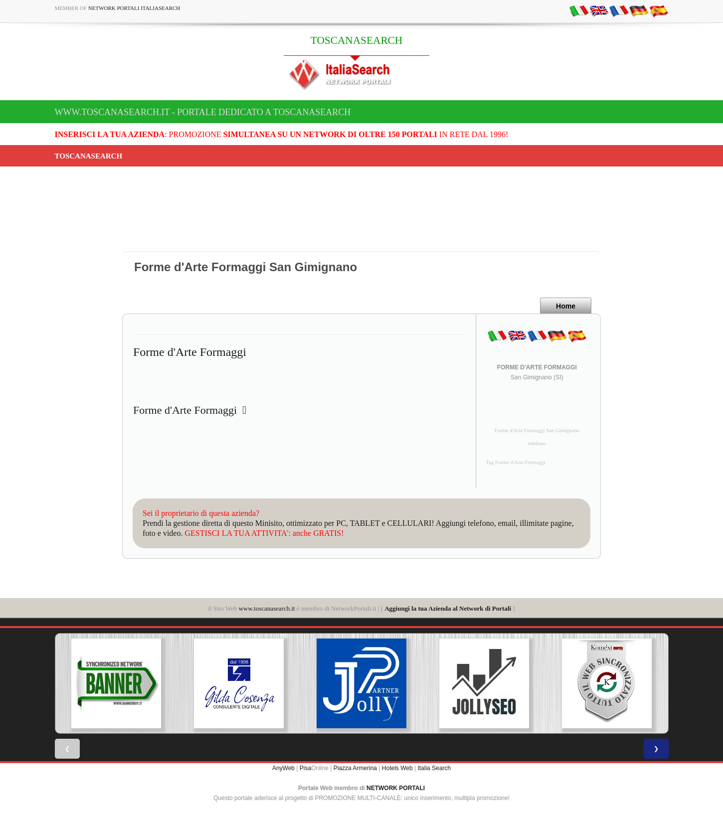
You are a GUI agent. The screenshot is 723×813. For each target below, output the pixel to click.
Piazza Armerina (355, 768)
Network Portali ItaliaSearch (134, 8)
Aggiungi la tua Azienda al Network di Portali (447, 608)
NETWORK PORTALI (395, 788)
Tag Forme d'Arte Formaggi (515, 462)
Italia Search (434, 768)
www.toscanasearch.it (266, 608)
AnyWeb (283, 768)
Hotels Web (397, 768)
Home (565, 306)
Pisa (305, 768)
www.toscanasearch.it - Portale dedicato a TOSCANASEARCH (203, 112)
